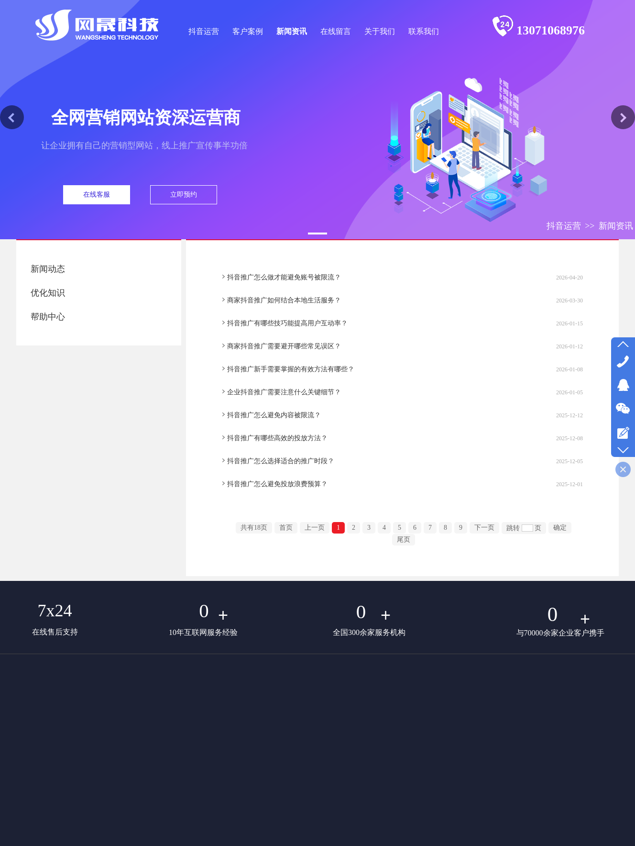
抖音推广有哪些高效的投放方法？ (277, 438)
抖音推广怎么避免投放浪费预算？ (277, 484)
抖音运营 (564, 226)
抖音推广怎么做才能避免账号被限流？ (284, 277)
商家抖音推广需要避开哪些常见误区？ (284, 346)
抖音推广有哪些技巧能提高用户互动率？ (287, 323)
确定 (560, 527)
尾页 (403, 539)
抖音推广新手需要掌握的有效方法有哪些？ (290, 369)
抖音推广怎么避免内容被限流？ (274, 415)
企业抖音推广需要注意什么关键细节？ (284, 392)
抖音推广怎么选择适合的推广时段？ (280, 461)
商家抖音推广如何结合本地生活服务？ (284, 300)
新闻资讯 (616, 226)
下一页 (484, 527)
